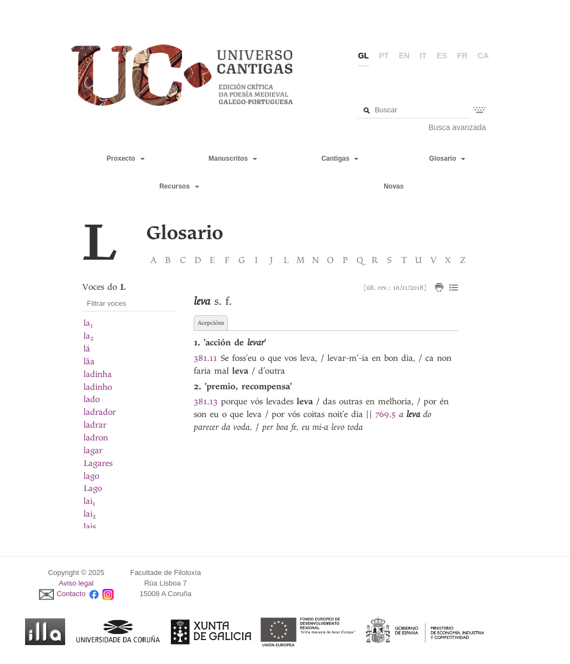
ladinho (97, 387)
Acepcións (211, 322)
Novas (394, 186)
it (423, 55)
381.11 (205, 358)
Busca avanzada (458, 127)
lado (91, 399)
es (441, 55)
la (88, 323)
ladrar (94, 425)
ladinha (97, 374)
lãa (89, 361)
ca (483, 55)
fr (462, 55)
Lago (92, 488)
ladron (95, 438)
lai (89, 501)
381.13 (206, 402)
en (404, 55)
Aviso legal (76, 583)
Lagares (97, 463)
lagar (92, 450)
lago (91, 476)
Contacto (71, 593)
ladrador (99, 412)
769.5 (385, 414)
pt (384, 55)
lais (89, 527)
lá (86, 349)
